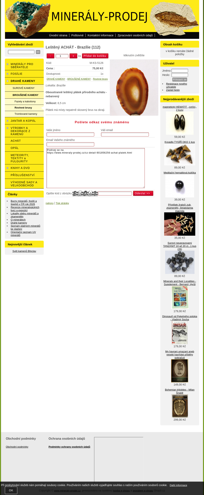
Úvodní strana (58, 35)
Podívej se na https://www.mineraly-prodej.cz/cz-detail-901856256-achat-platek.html (95, 168)
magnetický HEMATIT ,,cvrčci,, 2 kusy (180, 108)
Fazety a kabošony (25, 101)
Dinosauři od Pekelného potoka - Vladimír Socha (179, 318)
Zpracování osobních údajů (135, 35)
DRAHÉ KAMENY (56, 79)
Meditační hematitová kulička (180, 172)
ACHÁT (16, 140)
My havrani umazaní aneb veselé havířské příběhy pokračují (179, 354)
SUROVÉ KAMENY (24, 88)
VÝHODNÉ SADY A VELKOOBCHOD (24, 184)
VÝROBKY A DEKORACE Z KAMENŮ (20, 131)
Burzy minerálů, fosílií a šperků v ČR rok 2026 (24, 203)
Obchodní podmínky (17, 446)
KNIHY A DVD (20, 167)
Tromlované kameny (26, 113)
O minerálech (18, 219)
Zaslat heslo (173, 90)
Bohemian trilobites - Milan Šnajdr (179, 391)
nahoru (49, 203)
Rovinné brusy (100, 79)
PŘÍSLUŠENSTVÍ (23, 175)
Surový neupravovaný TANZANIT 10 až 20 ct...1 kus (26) (179, 246)
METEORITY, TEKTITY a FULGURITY (20, 158)
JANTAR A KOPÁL (23, 120)
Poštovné (77, 35)
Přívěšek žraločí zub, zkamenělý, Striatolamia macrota (179, 207)
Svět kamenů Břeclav (24, 251)
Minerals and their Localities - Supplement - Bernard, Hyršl (179, 283)
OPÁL (15, 147)
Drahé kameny (19, 222)
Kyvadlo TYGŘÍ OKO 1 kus (180, 142)
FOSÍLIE (17, 73)
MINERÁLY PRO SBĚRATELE (22, 66)
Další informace (178, 485)
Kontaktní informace (100, 35)
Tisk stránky (62, 203)
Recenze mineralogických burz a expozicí (25, 209)
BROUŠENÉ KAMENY (79, 79)
